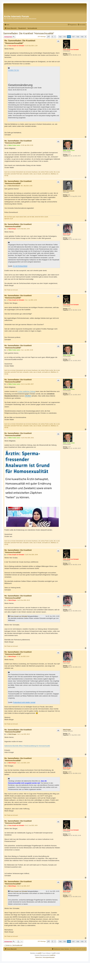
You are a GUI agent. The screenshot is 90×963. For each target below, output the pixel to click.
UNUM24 (28, 396)
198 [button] (77, 37)
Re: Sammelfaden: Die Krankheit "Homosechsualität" (19, 42)
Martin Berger (67, 234)
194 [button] (60, 37)
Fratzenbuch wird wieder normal (24, 702)
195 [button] (64, 37)
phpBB (39, 953)
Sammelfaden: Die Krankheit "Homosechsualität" (28, 33)
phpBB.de (52, 955)
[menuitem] (6, 24)
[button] (48, 36)
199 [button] (82, 37)
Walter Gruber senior (69, 150)
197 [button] (73, 37)
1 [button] (54, 37)
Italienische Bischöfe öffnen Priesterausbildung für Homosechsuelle (27, 746)
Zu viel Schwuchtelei (20, 266)
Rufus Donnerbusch (68, 191)
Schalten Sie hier (13, 70)
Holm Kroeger (67, 729)
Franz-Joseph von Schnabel (71, 49)
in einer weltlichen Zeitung (26, 391)
